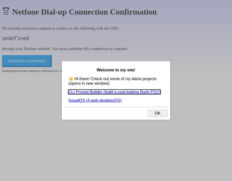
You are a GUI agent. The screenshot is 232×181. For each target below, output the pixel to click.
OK (157, 113)
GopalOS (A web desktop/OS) (95, 100)
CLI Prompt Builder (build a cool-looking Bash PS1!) (114, 92)
